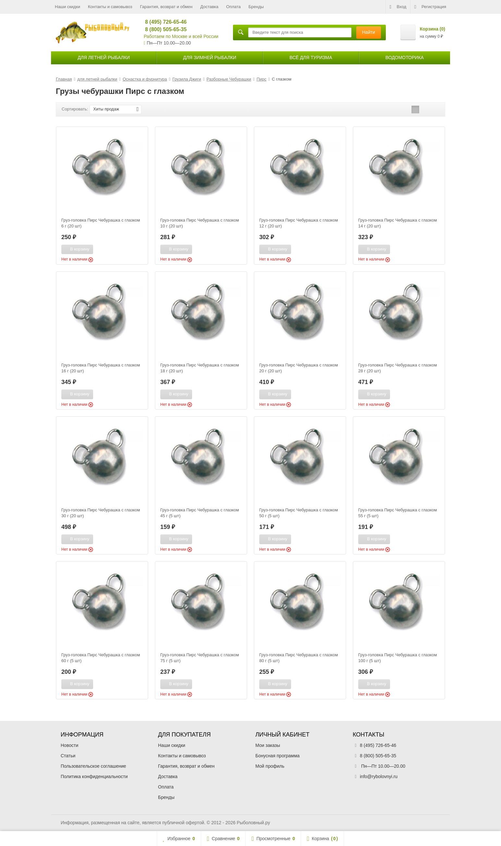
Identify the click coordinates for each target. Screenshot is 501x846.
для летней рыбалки (104, 57)
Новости (69, 745)
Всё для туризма (310, 57)
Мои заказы (267, 745)
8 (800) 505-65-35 (163, 29)
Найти (368, 32)
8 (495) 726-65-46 (163, 22)
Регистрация (430, 6)
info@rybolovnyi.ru (378, 776)
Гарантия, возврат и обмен (166, 6)
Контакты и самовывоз (110, 6)
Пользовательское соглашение (93, 766)
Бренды (256, 6)
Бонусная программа (277, 755)
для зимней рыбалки (209, 57)
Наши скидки (67, 6)
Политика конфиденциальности (94, 776)
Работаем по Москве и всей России (181, 36)
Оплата (233, 6)
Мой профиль (269, 766)
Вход (398, 6)
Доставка (209, 6)
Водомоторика (404, 57)
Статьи (68, 755)
